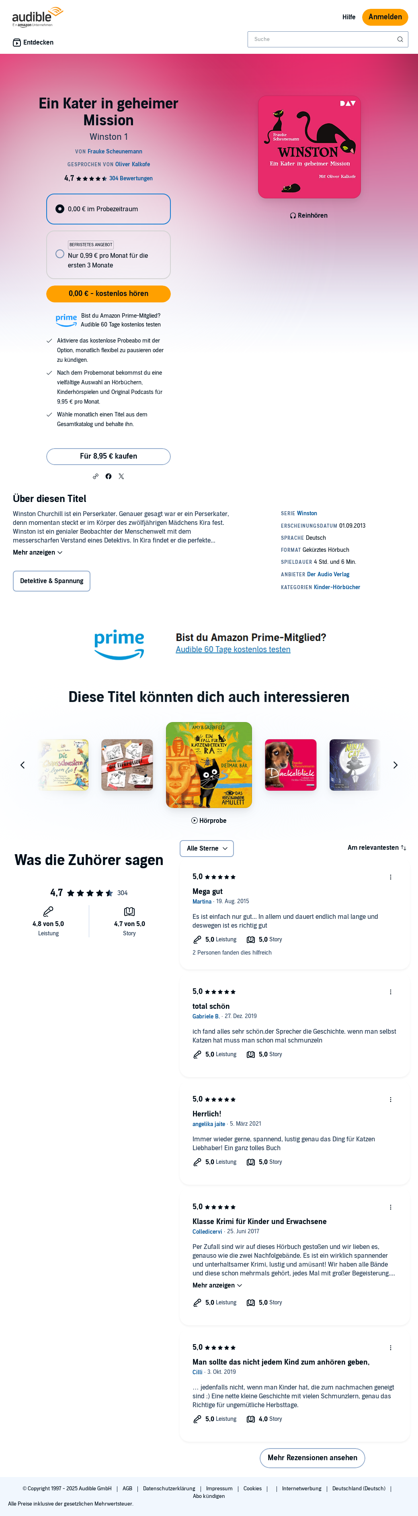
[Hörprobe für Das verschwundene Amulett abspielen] (209, 820)
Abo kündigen (209, 1496)
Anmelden (385, 17)
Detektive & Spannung (51, 581)
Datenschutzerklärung (170, 1488)
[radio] (108, 209)
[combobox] (328, 39)
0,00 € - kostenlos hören (108, 294)
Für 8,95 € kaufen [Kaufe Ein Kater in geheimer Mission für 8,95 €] (108, 456)
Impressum (220, 1488)
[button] (95, 476)
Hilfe (349, 17)
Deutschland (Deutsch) (359, 1488)
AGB (128, 1488)
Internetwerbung (302, 1488)
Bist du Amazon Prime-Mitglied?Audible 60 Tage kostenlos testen (121, 320)
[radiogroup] (108, 236)
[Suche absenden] (401, 39)
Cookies (253, 1488)
